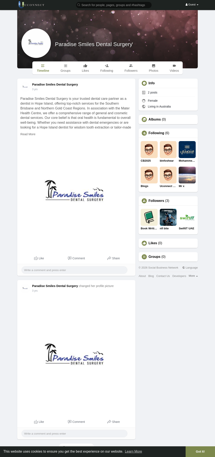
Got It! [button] (200, 451)
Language (190, 267)
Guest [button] (192, 4)
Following (156, 133)
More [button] (193, 275)
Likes (152, 243)
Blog (151, 276)
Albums (154, 119)
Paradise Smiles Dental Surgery (93, 44)
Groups (154, 256)
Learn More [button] (133, 451)
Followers (156, 201)
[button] (114, 4)
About (142, 276)
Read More (27, 134)
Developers (179, 276)
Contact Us (163, 276)
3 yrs (35, 89)
